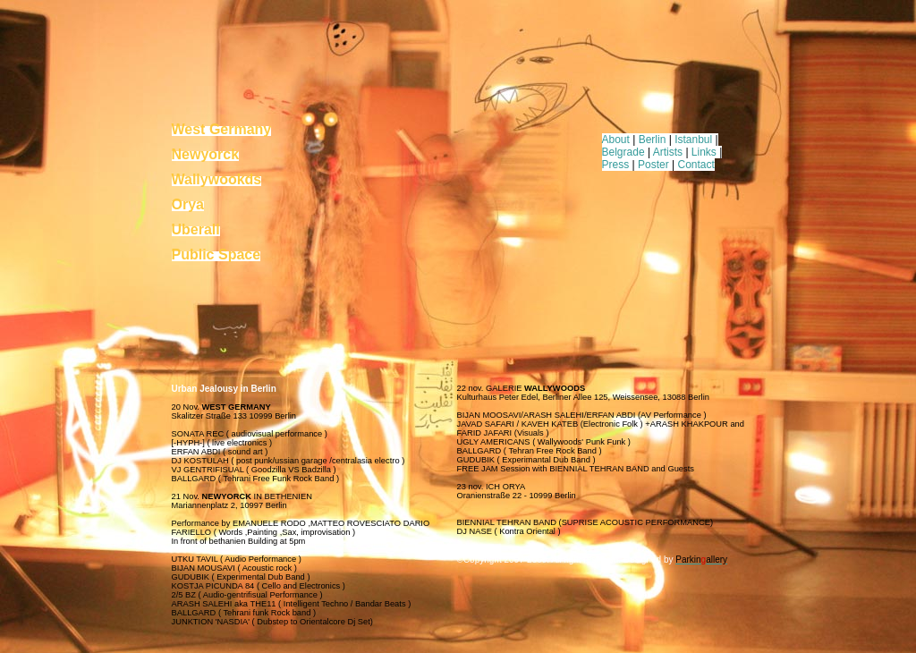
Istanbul (693, 139)
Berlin (652, 139)
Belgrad (620, 152)
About (616, 139)
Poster (653, 164)
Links (704, 152)
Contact (696, 164)
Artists (668, 152)
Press (616, 164)
